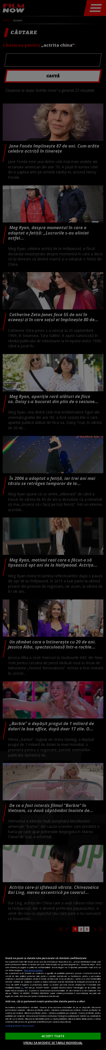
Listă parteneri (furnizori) (19, 1025)
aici (22, 987)
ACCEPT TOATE (53, 1036)
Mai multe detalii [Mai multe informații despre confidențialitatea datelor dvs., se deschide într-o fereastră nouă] (33, 970)
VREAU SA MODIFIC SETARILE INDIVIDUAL (53, 1043)
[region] (53, 996)
